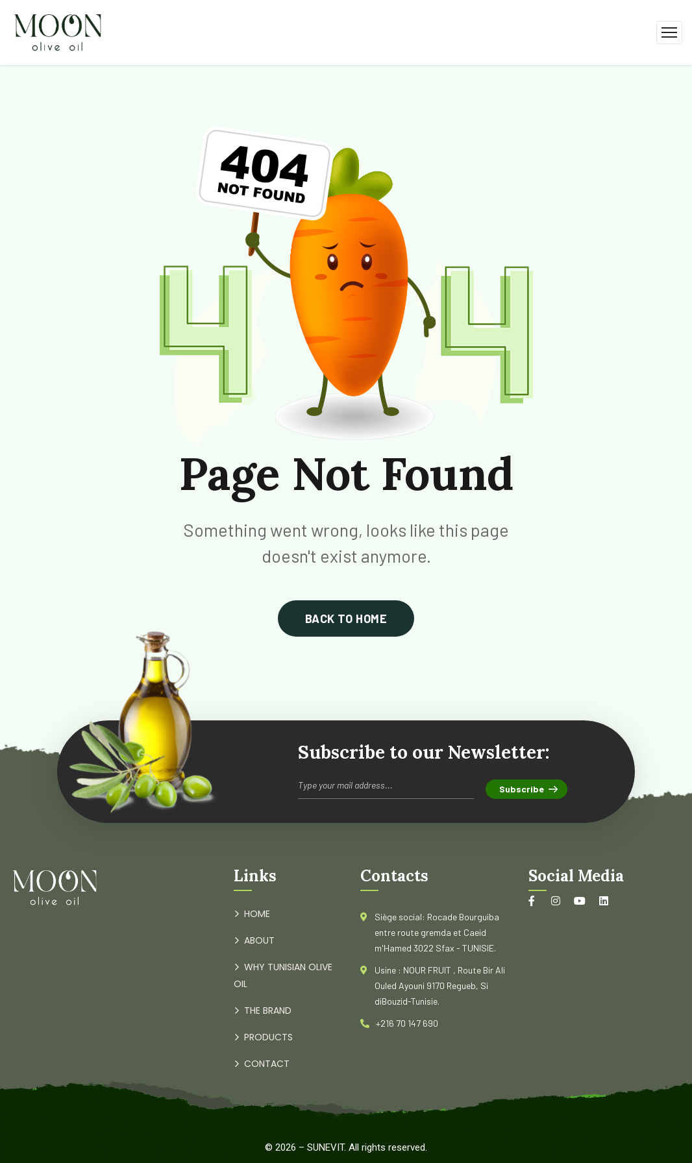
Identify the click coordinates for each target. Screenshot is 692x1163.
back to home (346, 618)
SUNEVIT (325, 1147)
